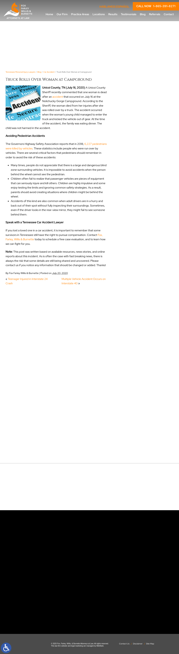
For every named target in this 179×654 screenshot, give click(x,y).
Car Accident (49, 72)
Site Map (150, 643)
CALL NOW (156, 6)
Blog (143, 14)
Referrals (154, 14)
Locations (99, 14)
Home (49, 14)
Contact (169, 14)
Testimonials (128, 14)
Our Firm (62, 14)
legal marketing (77, 646)
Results (112, 14)
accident (57, 97)
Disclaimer (138, 643)
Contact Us (124, 643)
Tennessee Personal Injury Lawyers (20, 72)
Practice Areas (80, 14)
